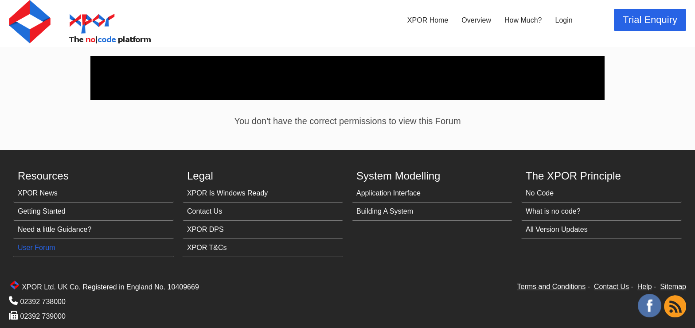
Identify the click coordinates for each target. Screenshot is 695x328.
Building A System (384, 211)
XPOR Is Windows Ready (227, 193)
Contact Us (204, 211)
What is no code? (553, 211)
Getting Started (42, 211)
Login (564, 20)
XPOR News (38, 193)
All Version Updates (557, 229)
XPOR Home (427, 20)
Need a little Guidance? (54, 229)
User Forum (36, 247)
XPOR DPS (205, 229)
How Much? (523, 20)
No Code (540, 193)
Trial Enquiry (650, 19)
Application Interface (388, 193)
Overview (476, 20)
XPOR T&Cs (207, 247)
